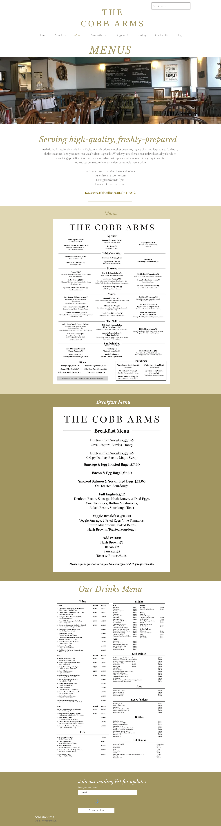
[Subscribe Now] (96, 810)
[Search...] (171, 6)
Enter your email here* (88, 787)
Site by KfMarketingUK (46, 820)
